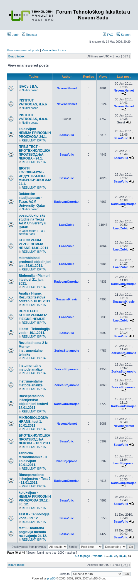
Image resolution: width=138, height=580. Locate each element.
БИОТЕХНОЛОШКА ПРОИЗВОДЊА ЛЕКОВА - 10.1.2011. (35, 439)
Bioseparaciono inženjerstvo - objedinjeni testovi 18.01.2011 (33, 402)
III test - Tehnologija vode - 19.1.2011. (34, 331)
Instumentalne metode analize (31, 367)
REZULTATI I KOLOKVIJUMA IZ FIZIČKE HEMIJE (33, 315)
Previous (96, 556)
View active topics (54, 50)
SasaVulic (67, 134)
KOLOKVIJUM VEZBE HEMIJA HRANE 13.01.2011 (33, 244)
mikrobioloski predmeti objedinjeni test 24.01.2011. (35, 262)
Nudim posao (30, 90)
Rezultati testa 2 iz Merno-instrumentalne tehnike (33, 348)
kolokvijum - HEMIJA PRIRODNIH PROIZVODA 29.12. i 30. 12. (35, 498)
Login (13, 34)
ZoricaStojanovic (66, 350)
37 (115, 556)
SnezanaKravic (67, 299)
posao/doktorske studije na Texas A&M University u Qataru (32, 221)
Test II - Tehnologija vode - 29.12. (34, 516)
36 (110, 556)
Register (29, 34)
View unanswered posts (23, 50)
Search (123, 34)
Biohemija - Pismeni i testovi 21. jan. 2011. (34, 279)
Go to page (82, 556)
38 (120, 556)
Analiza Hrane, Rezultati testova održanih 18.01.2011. (35, 297)
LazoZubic (66, 224)
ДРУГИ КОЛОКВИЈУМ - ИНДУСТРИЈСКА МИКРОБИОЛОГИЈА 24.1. (35, 176)
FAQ (108, 34)
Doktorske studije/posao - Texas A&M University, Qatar (32, 199)
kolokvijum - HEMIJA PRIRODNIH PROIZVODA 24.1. (35, 133)
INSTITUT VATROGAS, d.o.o (33, 102)
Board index (16, 56)
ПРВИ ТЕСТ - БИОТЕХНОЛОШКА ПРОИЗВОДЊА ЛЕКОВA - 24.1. (34, 152)
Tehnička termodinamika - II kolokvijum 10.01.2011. (33, 459)
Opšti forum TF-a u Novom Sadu (32, 232)
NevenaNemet (66, 88)
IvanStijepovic (66, 461)
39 (124, 556)
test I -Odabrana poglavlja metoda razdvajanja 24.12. (33, 532)
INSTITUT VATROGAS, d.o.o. (33, 117)
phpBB (51, 578)
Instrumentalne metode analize (31, 383)
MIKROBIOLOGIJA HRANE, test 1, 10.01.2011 (33, 421)
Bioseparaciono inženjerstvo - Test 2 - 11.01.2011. (34, 479)
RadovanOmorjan (67, 201)
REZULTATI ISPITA (34, 140)
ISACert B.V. (28, 86)
